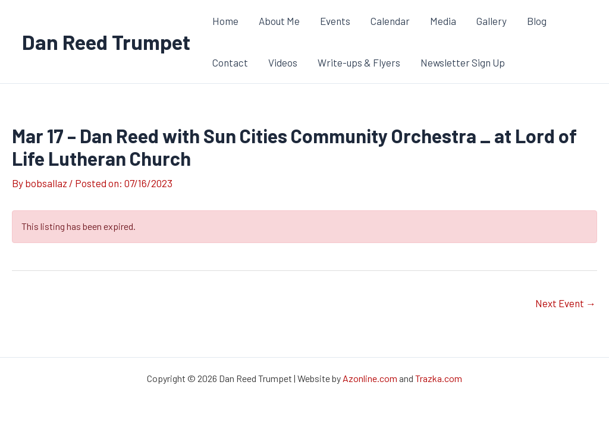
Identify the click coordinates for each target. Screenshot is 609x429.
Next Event (565, 303)
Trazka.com (438, 378)
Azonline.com (370, 378)
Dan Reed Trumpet (106, 41)
